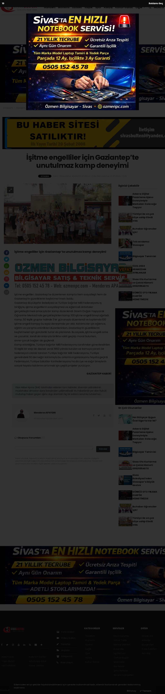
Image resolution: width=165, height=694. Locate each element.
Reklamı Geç (156, 3)
